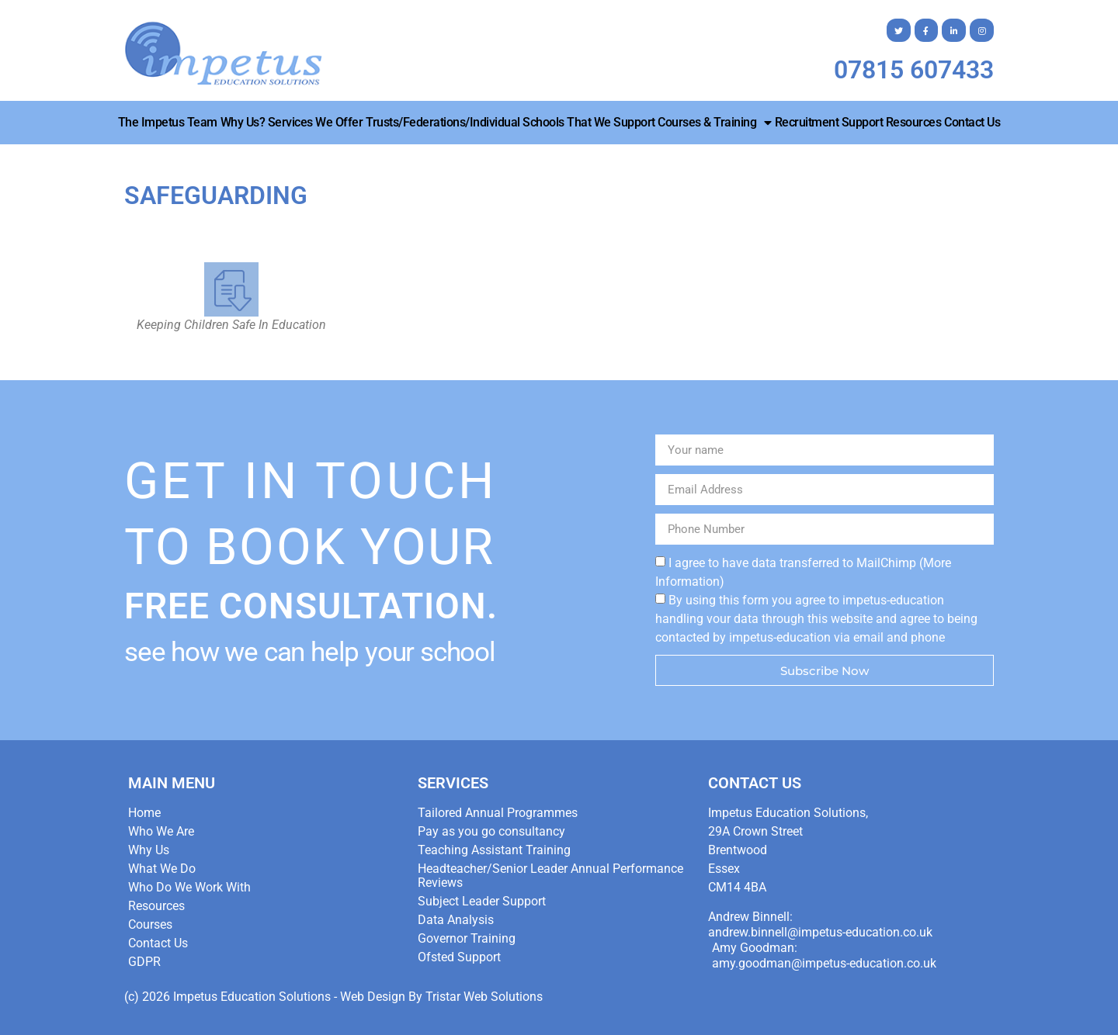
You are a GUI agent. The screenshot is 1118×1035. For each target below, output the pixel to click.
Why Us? (243, 122)
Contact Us (972, 122)
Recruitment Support (829, 122)
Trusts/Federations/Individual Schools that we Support (510, 122)
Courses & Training (715, 123)
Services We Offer (315, 122)
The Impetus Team (167, 122)
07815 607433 (914, 70)
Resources (914, 122)
